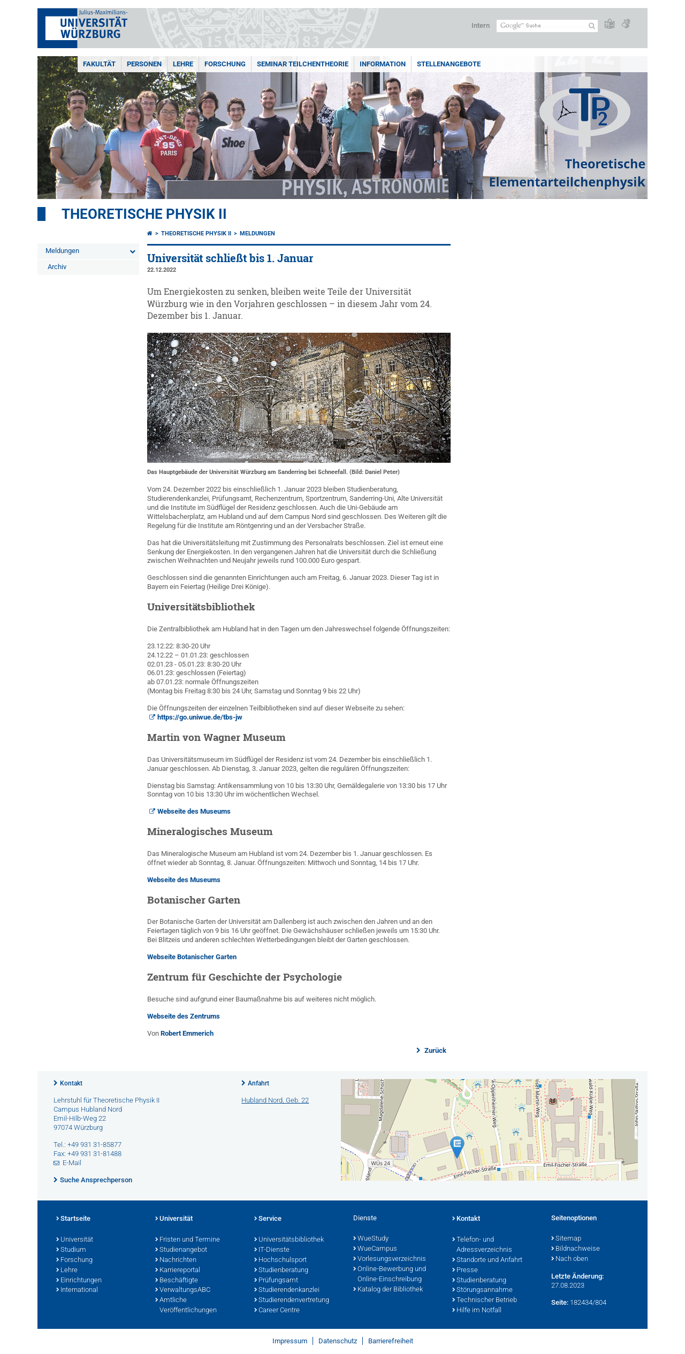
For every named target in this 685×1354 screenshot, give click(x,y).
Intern (480, 25)
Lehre (183, 64)
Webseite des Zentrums (183, 1016)
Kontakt (71, 1083)
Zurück (434, 1050)
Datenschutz (337, 1341)
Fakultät (99, 64)
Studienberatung (281, 1270)
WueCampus (375, 1249)
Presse (465, 1270)
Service (267, 1219)
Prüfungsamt (276, 1281)
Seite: (559, 1302)
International (77, 1290)
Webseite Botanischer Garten (192, 957)
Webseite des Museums (194, 811)
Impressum (289, 1341)
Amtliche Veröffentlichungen (186, 1305)
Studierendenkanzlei (286, 1290)
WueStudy (371, 1239)
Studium (71, 1250)
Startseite (73, 1219)
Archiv (57, 267)
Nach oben (569, 1259)
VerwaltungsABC (182, 1290)
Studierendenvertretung (291, 1300)
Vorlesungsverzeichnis (389, 1259)
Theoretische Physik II (144, 214)
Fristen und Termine (187, 1240)
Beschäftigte (176, 1281)
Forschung (225, 64)
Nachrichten (175, 1260)
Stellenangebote (449, 64)
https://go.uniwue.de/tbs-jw (199, 717)
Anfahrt (258, 1083)
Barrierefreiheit (390, 1341)
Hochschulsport (280, 1260)
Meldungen (62, 251)
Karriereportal (177, 1270)
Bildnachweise (575, 1249)
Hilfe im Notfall (476, 1310)
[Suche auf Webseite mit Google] (547, 26)
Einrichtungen (79, 1281)
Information (383, 64)
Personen (144, 64)
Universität (74, 1240)
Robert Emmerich (187, 1033)
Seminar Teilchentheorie (302, 64)
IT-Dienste (272, 1250)
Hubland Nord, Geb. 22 (275, 1100)
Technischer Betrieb (484, 1300)
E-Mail (72, 1163)
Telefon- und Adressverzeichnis (482, 1245)
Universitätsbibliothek (289, 1240)
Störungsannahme (482, 1290)
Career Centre (277, 1310)
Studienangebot (181, 1250)
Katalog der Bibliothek (388, 1290)
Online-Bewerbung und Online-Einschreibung (389, 1274)
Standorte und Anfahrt (487, 1260)
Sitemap (566, 1239)
